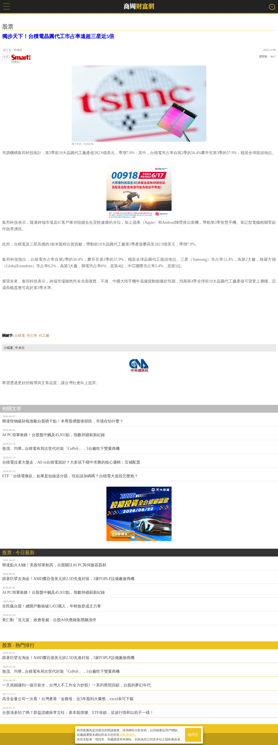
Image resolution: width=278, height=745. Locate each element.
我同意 (193, 734)
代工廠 (44, 335)
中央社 (21, 59)
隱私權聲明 (127, 734)
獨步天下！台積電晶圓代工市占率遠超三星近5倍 (58, 36)
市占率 (32, 335)
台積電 (20, 335)
